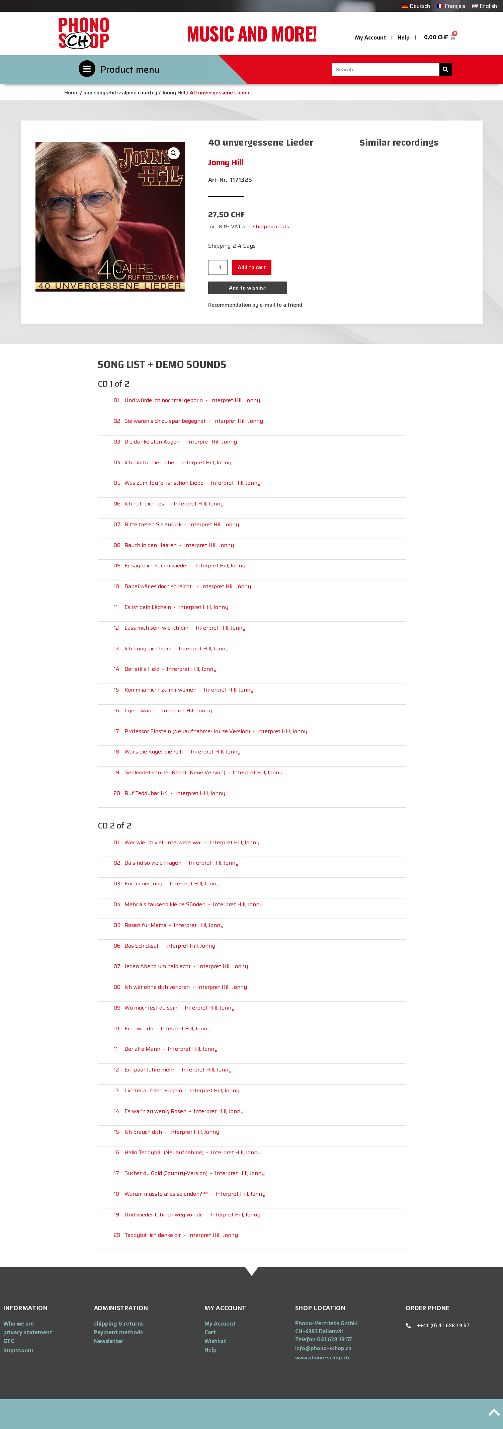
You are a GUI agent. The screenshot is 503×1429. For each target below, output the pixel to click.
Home (71, 92)
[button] (323, 1348)
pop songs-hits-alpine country (120, 92)
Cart (210, 1332)
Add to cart (252, 267)
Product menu (130, 69)
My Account (370, 37)
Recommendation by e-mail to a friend (255, 305)
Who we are (18, 1323)
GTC (8, 1341)
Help (404, 37)
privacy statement (27, 1332)
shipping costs (271, 226)
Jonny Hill (173, 92)
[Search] (445, 69)
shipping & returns (119, 1323)
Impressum (18, 1349)
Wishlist (215, 1341)
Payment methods (118, 1332)
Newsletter (108, 1341)
